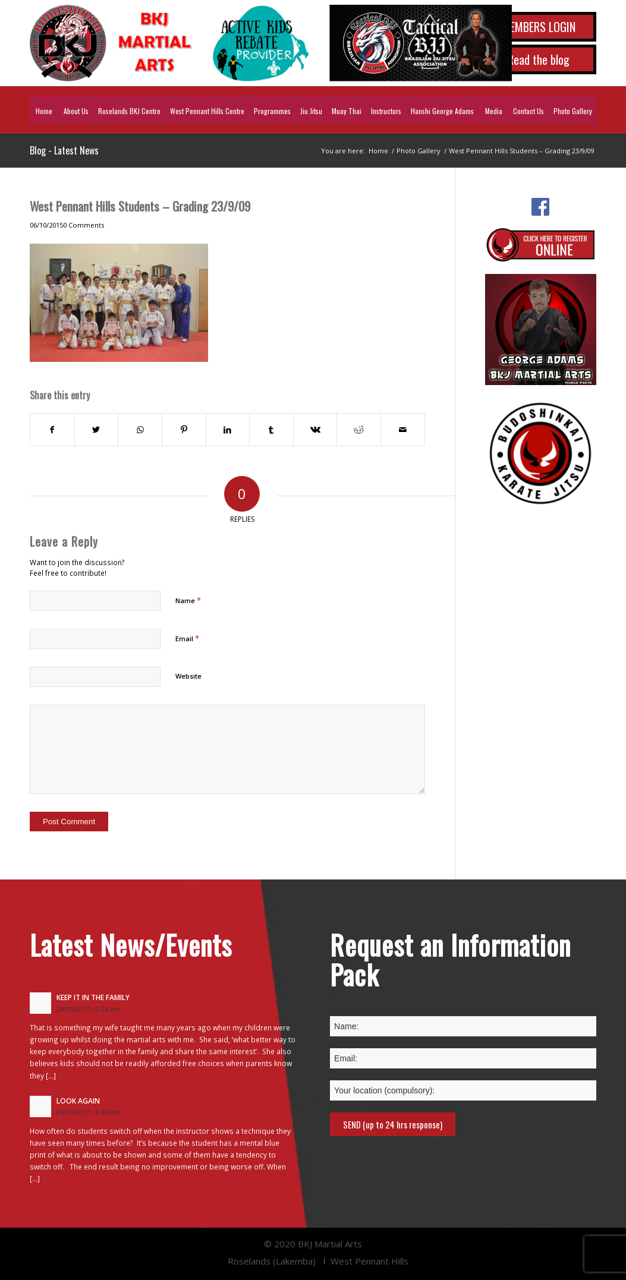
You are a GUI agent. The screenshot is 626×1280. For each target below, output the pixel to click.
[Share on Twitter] (96, 430)
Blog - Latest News (64, 150)
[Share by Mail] (402, 430)
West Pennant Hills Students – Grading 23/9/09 (140, 206)
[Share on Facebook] (52, 430)
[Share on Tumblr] (271, 430)
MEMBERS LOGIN (538, 27)
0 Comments (83, 224)
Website (188, 675)
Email (187, 638)
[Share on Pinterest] (184, 430)
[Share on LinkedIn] (228, 430)
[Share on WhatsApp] (140, 430)
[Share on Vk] (315, 430)
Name (188, 600)
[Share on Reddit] (358, 430)
